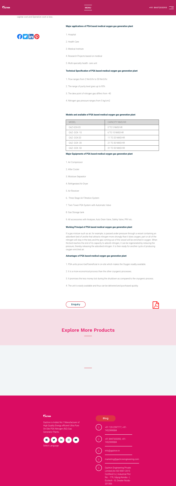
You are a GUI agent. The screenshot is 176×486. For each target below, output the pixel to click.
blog (105, 418)
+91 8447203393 (159, 8)
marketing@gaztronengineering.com (122, 459)
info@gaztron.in (112, 450)
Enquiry (75, 304)
